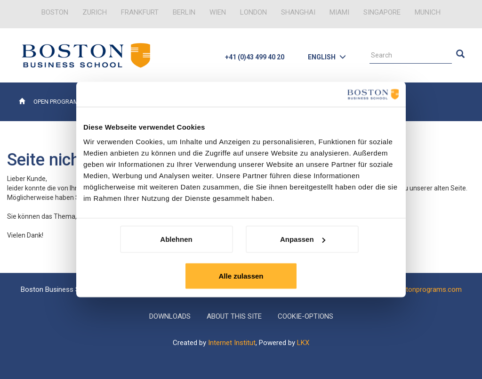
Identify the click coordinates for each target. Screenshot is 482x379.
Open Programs (57, 101)
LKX (303, 342)
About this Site (234, 316)
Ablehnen (176, 239)
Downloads (170, 316)
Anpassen (302, 239)
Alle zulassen (240, 276)
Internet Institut (232, 342)
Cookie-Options (305, 316)
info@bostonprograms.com (418, 289)
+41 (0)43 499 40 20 (254, 57)
